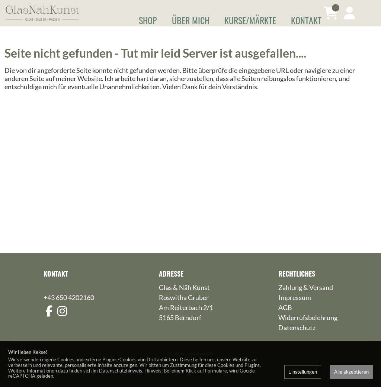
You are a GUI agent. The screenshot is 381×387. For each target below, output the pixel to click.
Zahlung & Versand (305, 298)
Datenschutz (297, 338)
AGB (285, 318)
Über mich (190, 20)
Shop (148, 20)
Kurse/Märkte (250, 20)
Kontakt (306, 20)
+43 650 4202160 (69, 308)
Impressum (294, 308)
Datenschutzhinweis (120, 371)
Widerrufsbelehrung (307, 328)
